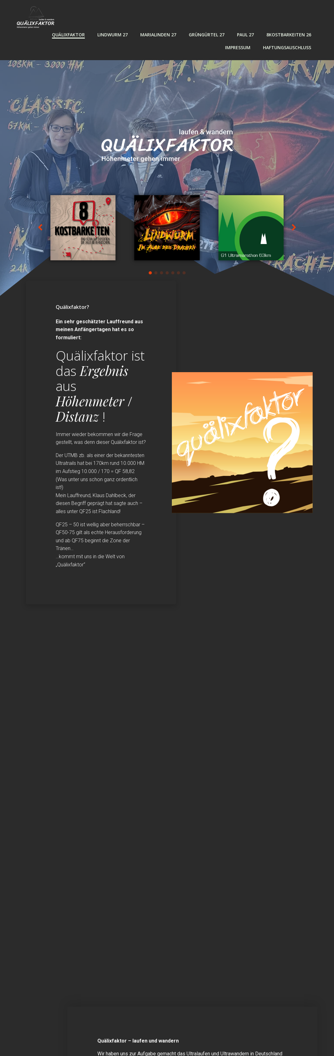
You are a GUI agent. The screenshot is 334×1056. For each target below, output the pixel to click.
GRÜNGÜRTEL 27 (206, 35)
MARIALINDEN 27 (158, 35)
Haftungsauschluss (287, 47)
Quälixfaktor (68, 35)
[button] (150, 272)
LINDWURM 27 (112, 35)
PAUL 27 (245, 35)
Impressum (237, 47)
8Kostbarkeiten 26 (288, 35)
